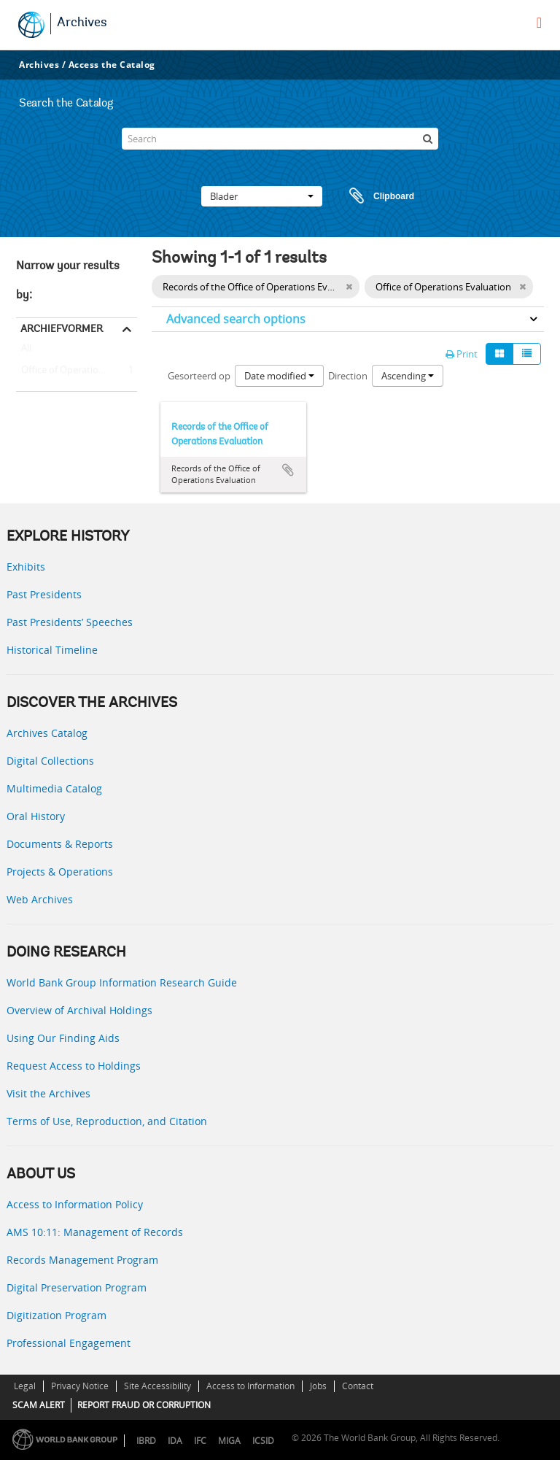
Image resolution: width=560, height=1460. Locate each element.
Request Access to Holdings (74, 1066)
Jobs (318, 1386)
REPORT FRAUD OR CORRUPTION (144, 1405)
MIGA (229, 1440)
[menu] (539, 23)
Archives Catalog (47, 733)
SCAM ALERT (38, 1405)
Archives (82, 23)
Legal (25, 1386)
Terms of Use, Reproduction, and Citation (107, 1121)
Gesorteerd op (199, 375)
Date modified (279, 375)
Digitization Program (56, 1315)
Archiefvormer (61, 328)
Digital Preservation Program (77, 1287)
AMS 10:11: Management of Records (95, 1232)
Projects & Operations (60, 871)
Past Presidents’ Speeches (70, 622)
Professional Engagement (69, 1343)
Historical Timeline (52, 650)
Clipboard (374, 196)
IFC (200, 1440)
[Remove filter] (349, 287)
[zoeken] (427, 139)
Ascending (407, 375)
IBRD (146, 1440)
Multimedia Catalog (54, 788)
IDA (175, 1440)
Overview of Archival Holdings (79, 1010)
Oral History (36, 816)
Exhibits (26, 566)
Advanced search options (236, 319)
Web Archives (40, 899)
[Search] (280, 139)
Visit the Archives (48, 1093)
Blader (262, 196)
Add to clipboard (288, 470)
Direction (348, 375)
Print (462, 353)
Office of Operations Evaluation (76, 370)
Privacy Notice (80, 1386)
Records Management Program (82, 1260)
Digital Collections (50, 761)
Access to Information (250, 1386)
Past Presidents (44, 594)
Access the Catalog (112, 64)
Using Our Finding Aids (63, 1038)
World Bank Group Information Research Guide (122, 982)
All (26, 351)
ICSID (263, 1440)
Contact (357, 1386)
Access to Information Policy (75, 1204)
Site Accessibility (157, 1386)
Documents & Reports (60, 844)
